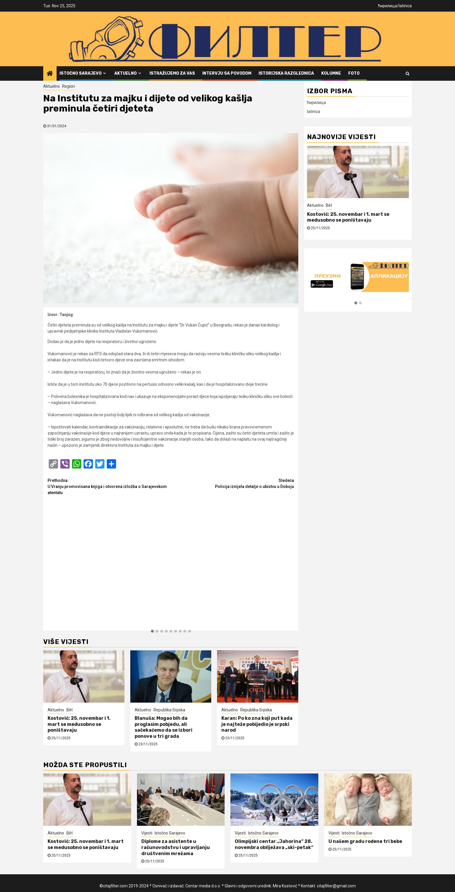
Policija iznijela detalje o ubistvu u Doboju (232, 483)
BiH (69, 710)
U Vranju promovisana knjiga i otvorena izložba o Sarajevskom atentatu (109, 486)
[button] (152, 631)
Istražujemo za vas (172, 73)
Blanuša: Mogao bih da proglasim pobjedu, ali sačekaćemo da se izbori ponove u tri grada (163, 727)
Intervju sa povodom (226, 73)
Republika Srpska (169, 710)
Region (68, 86)
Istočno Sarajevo (80, 73)
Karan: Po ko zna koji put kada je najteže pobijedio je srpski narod (256, 724)
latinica (405, 5)
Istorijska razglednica (286, 73)
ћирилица (387, 5)
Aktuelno (125, 73)
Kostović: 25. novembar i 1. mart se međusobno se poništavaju (79, 724)
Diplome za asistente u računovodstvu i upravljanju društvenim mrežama (175, 847)
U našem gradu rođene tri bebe (365, 841)
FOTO (354, 73)
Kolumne (331, 73)
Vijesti (146, 833)
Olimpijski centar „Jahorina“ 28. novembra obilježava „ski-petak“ (274, 844)
